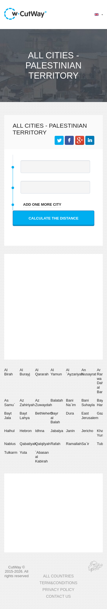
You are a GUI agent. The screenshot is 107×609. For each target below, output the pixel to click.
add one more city (42, 204)
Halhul (9, 431)
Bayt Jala (8, 415)
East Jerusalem (89, 415)
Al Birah (8, 372)
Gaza (101, 413)
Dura (70, 413)
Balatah (56, 400)
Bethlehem (44, 413)
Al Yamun (56, 372)
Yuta (23, 452)
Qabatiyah (28, 444)
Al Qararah (42, 372)
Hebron (26, 431)
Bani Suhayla (88, 402)
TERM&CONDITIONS (58, 583)
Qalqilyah (42, 444)
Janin (70, 431)
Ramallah (73, 444)
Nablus (9, 444)
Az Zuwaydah (43, 402)
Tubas (102, 444)
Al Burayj (25, 372)
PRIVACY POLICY (58, 590)
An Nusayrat (88, 372)
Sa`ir (85, 444)
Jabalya (56, 431)
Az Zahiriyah (27, 402)
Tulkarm (10, 452)
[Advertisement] (53, 307)
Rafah (55, 444)
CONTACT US (58, 596)
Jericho (87, 431)
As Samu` (9, 402)
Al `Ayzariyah (74, 372)
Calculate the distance (53, 218)
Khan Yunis (101, 433)
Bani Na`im (71, 402)
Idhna (39, 431)
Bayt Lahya (25, 415)
